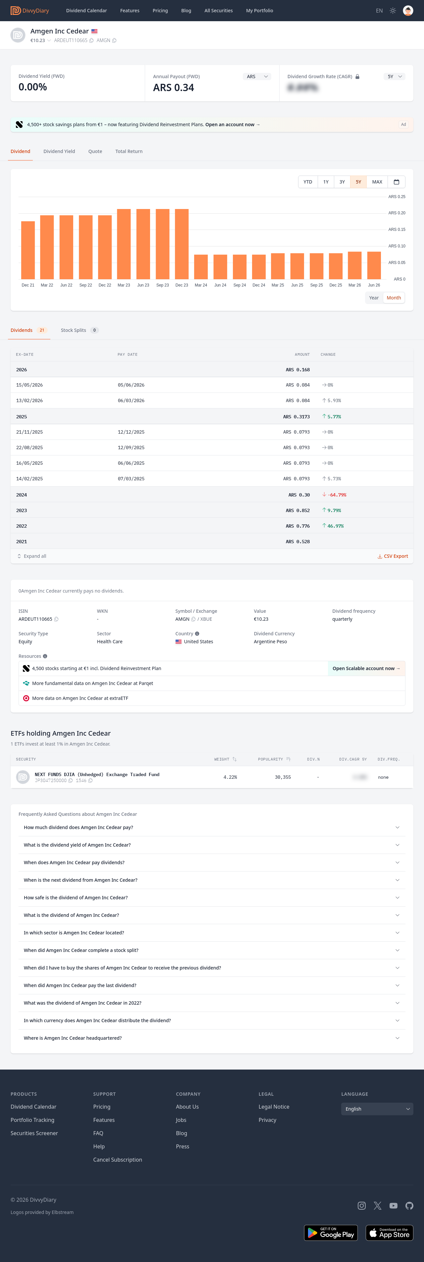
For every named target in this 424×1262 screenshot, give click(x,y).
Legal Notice (274, 1106)
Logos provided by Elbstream (42, 1212)
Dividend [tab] (20, 151)
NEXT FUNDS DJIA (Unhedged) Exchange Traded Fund (97, 773)
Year (374, 297)
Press (182, 1146)
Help (99, 1146)
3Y (342, 182)
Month (394, 297)
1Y (326, 182)
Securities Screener (34, 1133)
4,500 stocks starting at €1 (96, 668)
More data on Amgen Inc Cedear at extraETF (80, 698)
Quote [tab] (95, 151)
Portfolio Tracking (32, 1120)
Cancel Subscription (117, 1159)
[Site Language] (379, 10)
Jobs (181, 1120)
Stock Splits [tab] (80, 330)
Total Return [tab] (129, 151)
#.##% (303, 87)
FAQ (98, 1133)
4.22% (230, 777)
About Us (187, 1106)
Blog (181, 1133)
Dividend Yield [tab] (59, 151)
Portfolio (259, 10)
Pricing (160, 10)
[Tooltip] (196, 633)
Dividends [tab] (29, 330)
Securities (218, 10)
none (383, 777)
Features (129, 10)
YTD (308, 182)
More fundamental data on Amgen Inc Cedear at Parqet (92, 683)
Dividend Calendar (86, 10)
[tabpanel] (212, 240)
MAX (377, 182)
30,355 (283, 777)
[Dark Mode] (393, 11)
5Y (358, 182)
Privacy (267, 1120)
